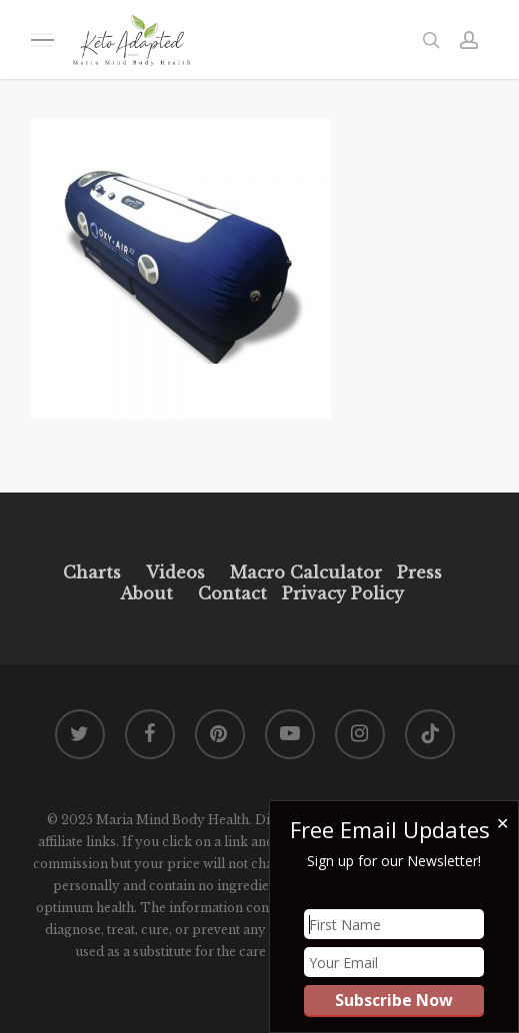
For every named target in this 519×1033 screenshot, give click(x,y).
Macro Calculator (306, 572)
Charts (92, 572)
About (146, 593)
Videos (175, 572)
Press (419, 572)
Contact (232, 593)
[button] (42, 39)
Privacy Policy (340, 593)
